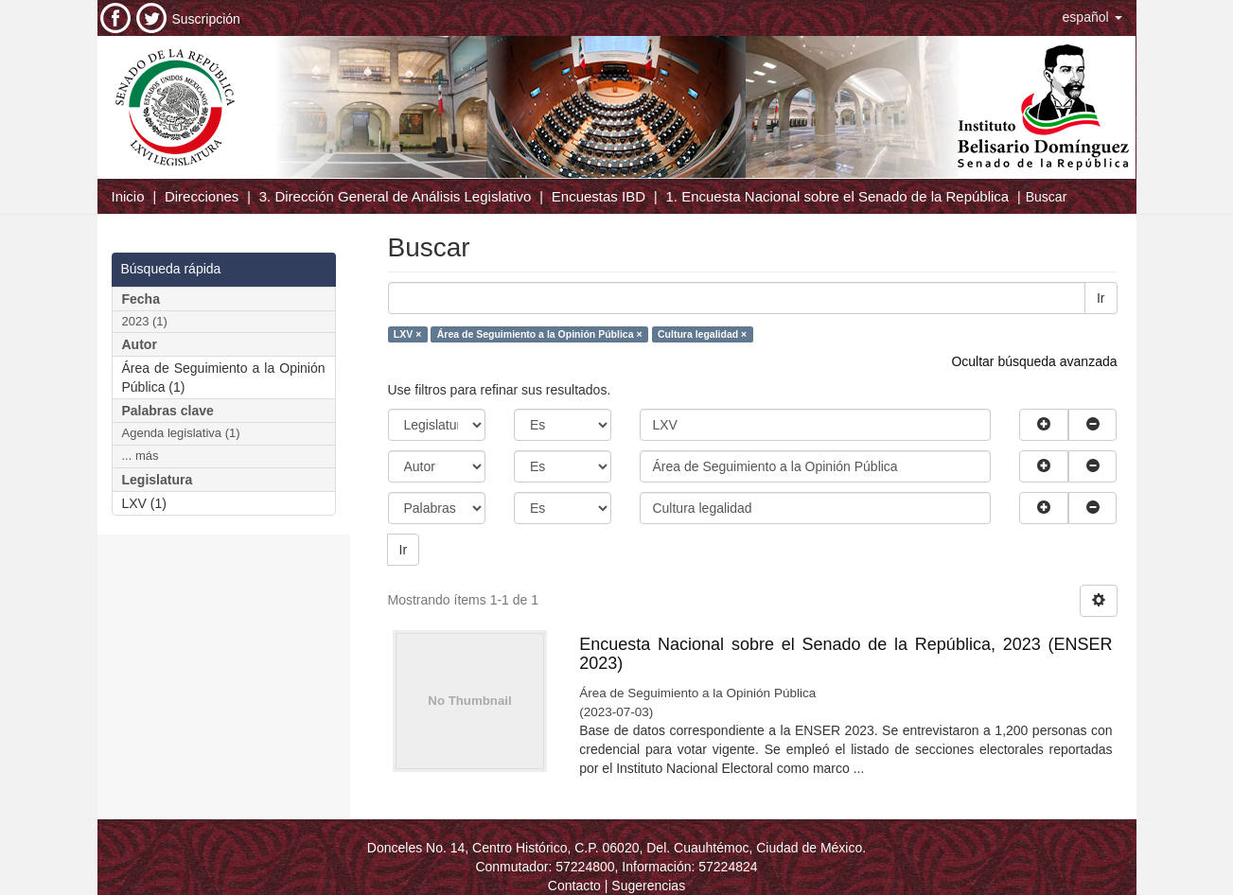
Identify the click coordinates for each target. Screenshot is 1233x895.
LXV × (407, 334)
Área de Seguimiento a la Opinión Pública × (540, 334)
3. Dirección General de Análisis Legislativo (395, 196)
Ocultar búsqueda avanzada (1034, 361)
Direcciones (201, 196)
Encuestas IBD (598, 196)
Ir (1101, 298)
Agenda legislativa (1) (181, 433)
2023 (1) (144, 321)
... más (140, 455)
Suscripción (206, 18)
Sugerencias (648, 885)
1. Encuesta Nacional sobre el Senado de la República (837, 196)
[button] (1092, 17)
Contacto (574, 885)
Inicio (128, 196)
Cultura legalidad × (702, 334)
